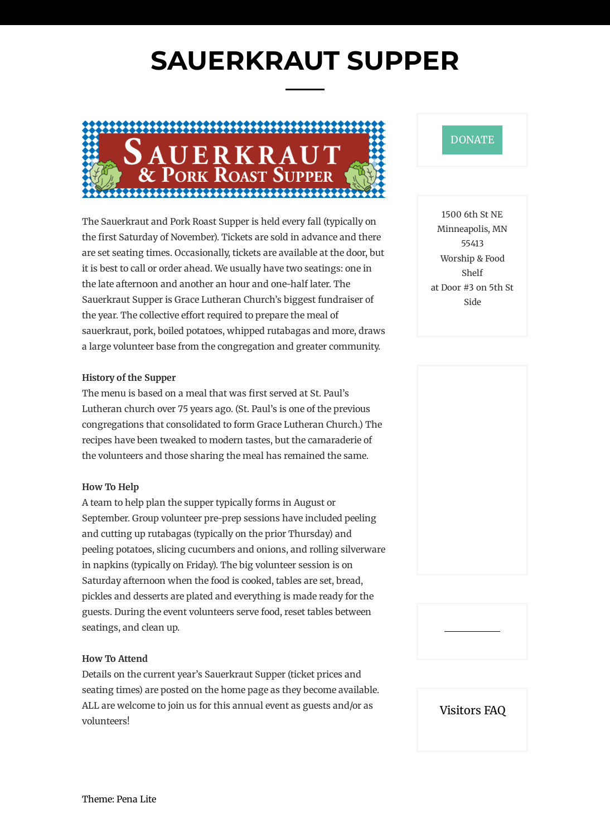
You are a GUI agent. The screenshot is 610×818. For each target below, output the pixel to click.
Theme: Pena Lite (119, 799)
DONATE (472, 139)
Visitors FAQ (472, 710)
